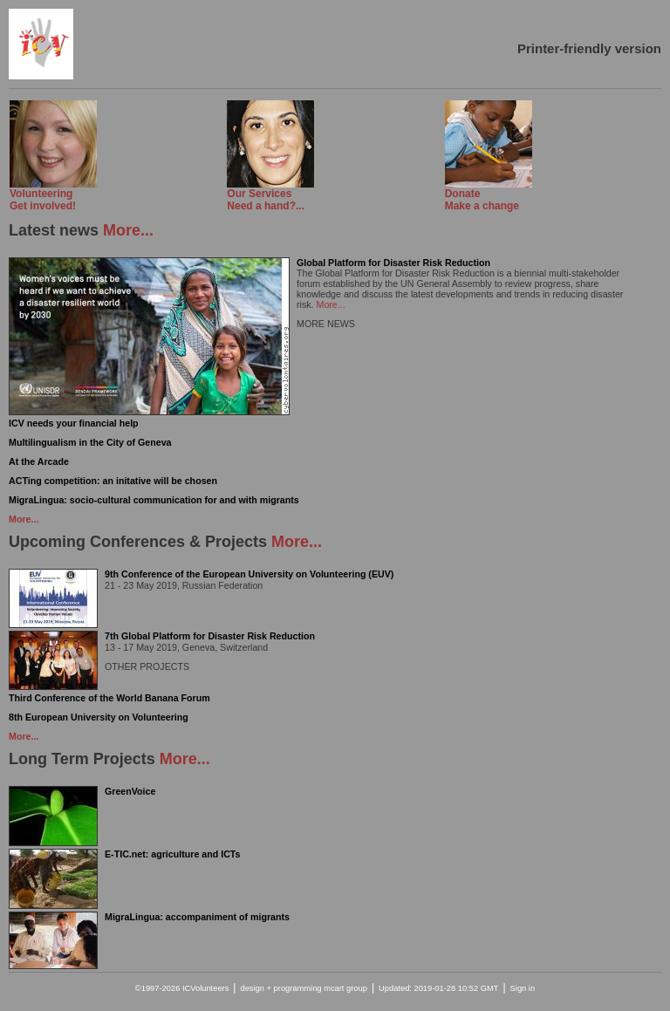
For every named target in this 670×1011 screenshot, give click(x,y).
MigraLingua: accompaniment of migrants (197, 917)
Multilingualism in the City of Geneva (90, 442)
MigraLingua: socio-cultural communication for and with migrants (154, 500)
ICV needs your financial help (74, 423)
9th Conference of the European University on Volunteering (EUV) (249, 574)
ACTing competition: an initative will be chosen (113, 480)
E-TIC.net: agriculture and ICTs (173, 854)
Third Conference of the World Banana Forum (109, 698)
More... (128, 230)
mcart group (345, 988)
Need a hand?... (270, 195)
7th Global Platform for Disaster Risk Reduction (210, 636)
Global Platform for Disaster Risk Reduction (393, 262)
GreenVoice (130, 791)
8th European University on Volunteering (98, 717)
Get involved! (53, 195)
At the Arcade (39, 461)
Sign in (523, 988)
